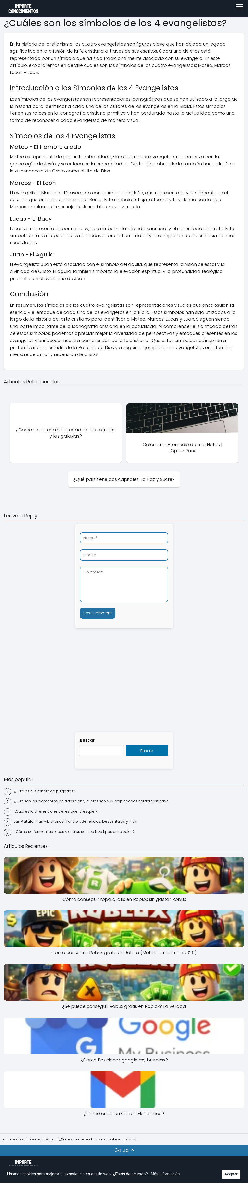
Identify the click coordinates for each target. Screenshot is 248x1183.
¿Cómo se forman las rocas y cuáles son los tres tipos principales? (74, 831)
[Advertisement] (124, 690)
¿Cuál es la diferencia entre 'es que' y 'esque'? (55, 811)
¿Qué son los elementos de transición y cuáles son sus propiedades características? (91, 801)
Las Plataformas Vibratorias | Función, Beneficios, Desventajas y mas (75, 821)
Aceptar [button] (231, 1174)
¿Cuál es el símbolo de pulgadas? (44, 790)
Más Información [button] (165, 1174)
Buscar (87, 740)
